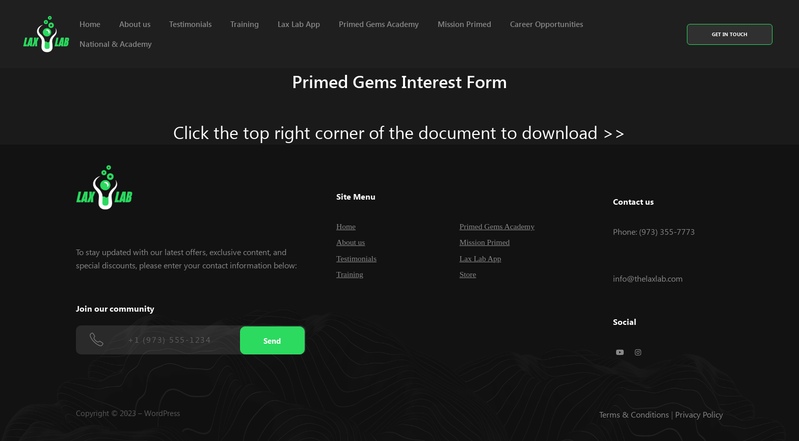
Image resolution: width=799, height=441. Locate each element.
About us (134, 24)
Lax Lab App (299, 24)
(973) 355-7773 (667, 231)
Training (244, 24)
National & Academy (115, 44)
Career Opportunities (546, 24)
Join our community (115, 308)
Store (468, 274)
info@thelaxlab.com (648, 278)
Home (89, 24)
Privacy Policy (699, 414)
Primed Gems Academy (379, 24)
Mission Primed (464, 24)
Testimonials (190, 24)
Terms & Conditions (634, 414)
